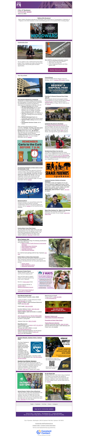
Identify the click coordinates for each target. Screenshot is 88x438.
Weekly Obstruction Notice (57, 70)
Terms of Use (29, 413)
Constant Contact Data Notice (48, 425)
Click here (29, 235)
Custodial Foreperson (27, 249)
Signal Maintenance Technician (29, 246)
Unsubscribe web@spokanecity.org (44, 423)
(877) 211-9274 (38, 325)
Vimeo (49, 404)
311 (41, 414)
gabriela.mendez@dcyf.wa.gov (25, 287)
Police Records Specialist (28, 250)
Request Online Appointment (25, 310)
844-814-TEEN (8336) (36, 316)
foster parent (26, 282)
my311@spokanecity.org (43, 427)
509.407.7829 (21, 286)
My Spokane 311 (46, 413)
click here (66, 189)
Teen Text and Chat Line (24, 316)
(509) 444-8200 (29, 306)
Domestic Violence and (51, 316)
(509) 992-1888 (25, 303)
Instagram (55, 404)
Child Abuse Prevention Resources (54, 317)
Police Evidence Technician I (29, 247)
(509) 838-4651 (21, 301)
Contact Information (57, 413)
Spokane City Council (59, 80)
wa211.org (35, 332)
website (30, 137)
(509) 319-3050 (57, 297)
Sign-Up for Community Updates (44, 409)
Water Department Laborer (28, 265)
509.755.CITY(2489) (59, 414)
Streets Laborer (25, 263)
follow (62, 130)
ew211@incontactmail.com (24, 329)
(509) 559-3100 (35, 309)
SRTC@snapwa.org (51, 298)
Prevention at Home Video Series (54, 320)
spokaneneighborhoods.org (60, 156)
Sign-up (20, 333)
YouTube (44, 404)
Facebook (37, 404)
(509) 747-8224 (64, 324)
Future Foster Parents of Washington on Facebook (26, 290)
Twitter (32, 404)
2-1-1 (31, 325)
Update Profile (36, 425)
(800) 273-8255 (32, 321)
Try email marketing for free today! (44, 435)
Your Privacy (37, 413)
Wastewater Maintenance (28, 266)
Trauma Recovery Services (52, 323)
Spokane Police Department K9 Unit (56, 125)
